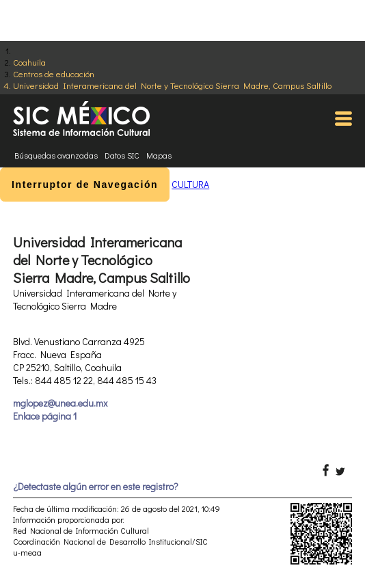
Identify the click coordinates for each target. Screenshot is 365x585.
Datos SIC (122, 155)
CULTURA (190, 184)
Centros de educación (53, 73)
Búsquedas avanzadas (56, 155)
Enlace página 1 (45, 415)
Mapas (159, 155)
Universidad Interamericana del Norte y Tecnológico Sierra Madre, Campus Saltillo (172, 85)
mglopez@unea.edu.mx (60, 402)
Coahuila (29, 62)
